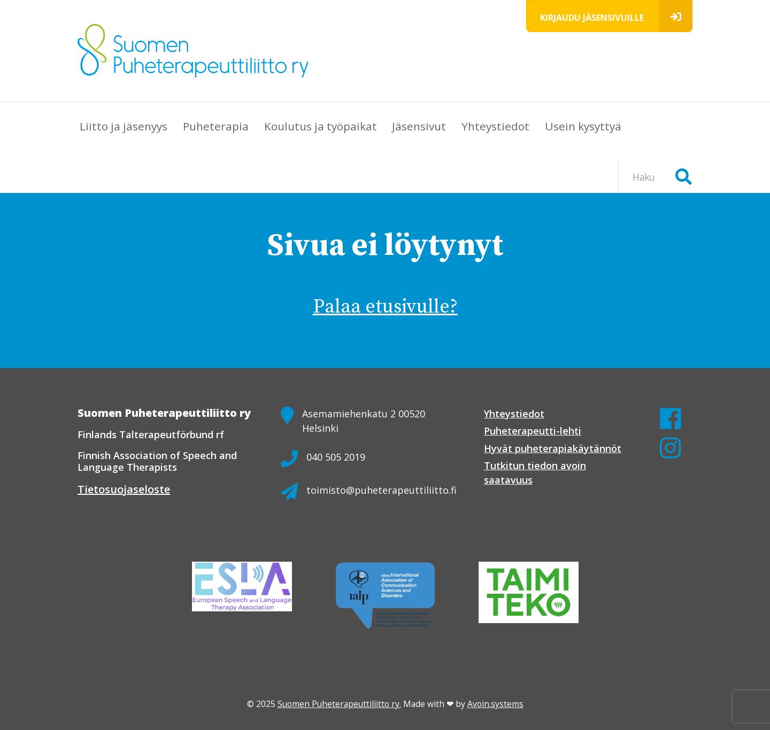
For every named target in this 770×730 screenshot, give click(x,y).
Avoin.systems (495, 704)
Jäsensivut (419, 126)
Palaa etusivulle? (385, 307)
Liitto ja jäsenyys (123, 126)
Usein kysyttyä (583, 126)
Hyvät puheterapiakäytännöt (552, 448)
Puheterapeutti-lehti (532, 430)
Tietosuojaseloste (124, 489)
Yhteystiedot (495, 126)
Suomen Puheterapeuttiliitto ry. (339, 704)
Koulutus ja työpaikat (320, 126)
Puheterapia (216, 126)
